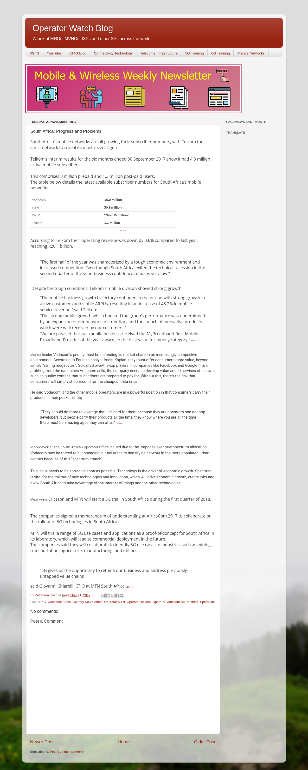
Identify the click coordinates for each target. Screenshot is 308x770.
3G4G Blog (77, 53)
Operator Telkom (139, 602)
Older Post (204, 741)
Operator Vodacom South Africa (175, 602)
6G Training (220, 53)
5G (44, 602)
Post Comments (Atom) (67, 751)
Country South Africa (88, 602)
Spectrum (207, 602)
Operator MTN (114, 602)
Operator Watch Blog (72, 28)
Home (124, 741)
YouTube (54, 53)
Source (122, 230)
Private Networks (250, 53)
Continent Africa (59, 602)
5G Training (194, 53)
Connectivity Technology (113, 53)
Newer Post (42, 741)
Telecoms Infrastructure (159, 53)
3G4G (34, 53)
